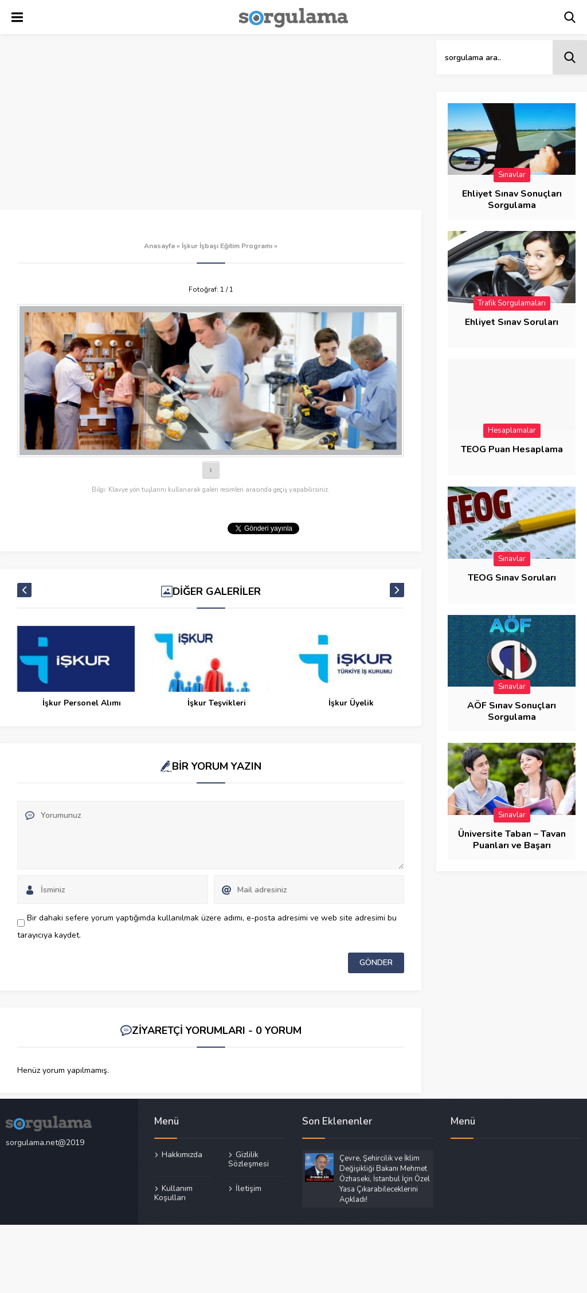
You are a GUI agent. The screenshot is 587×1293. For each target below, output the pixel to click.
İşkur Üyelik (351, 703)
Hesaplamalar (512, 430)
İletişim (248, 1188)
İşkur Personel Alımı (81, 703)
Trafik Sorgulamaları (512, 303)
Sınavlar (512, 175)
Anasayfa (159, 245)
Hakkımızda (182, 1154)
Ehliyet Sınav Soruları (511, 322)
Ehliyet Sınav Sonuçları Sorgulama (512, 199)
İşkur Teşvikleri (216, 703)
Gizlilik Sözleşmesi (248, 1159)
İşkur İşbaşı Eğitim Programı (227, 245)
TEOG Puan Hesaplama (512, 449)
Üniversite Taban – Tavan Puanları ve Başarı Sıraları (512, 845)
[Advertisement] (210, 125)
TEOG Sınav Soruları (512, 577)
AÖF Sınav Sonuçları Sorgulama (511, 711)
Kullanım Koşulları (173, 1192)
